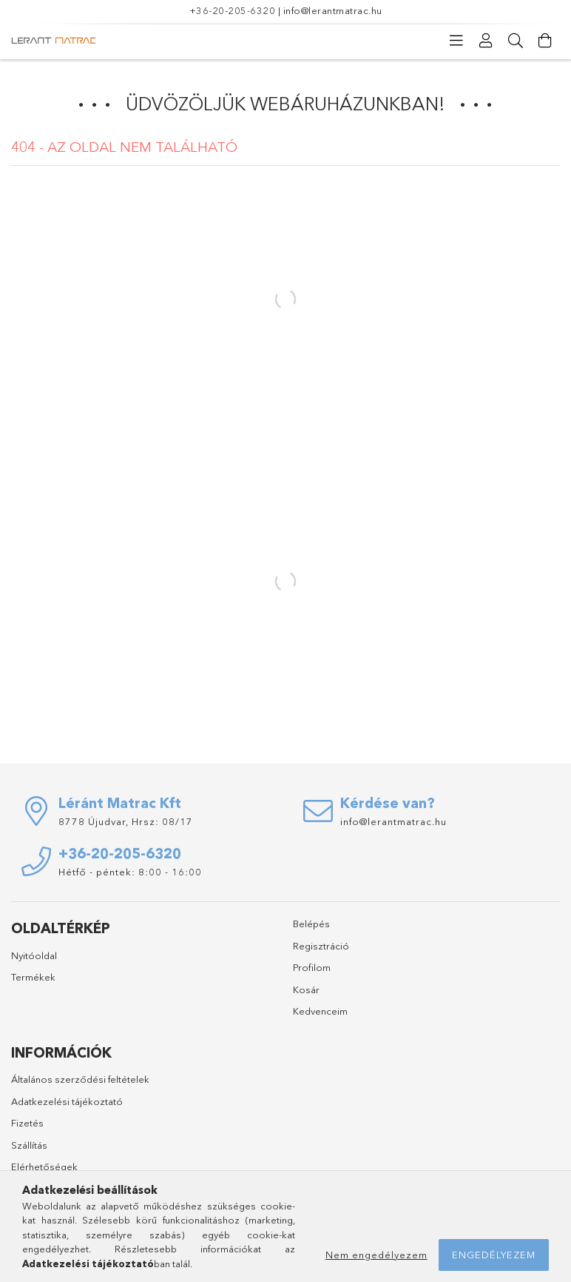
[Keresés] (515, 41)
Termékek (33, 977)
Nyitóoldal (34, 955)
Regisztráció (321, 946)
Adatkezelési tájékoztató (67, 1101)
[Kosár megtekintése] (545, 41)
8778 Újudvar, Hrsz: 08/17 (125, 821)
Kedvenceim (320, 1011)
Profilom (312, 967)
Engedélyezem (493, 1255)
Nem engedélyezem (376, 1255)
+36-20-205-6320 (232, 10)
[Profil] (486, 41)
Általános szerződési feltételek (80, 1079)
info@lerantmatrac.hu (332, 10)
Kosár (306, 989)
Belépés (311, 923)
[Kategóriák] (456, 41)
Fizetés (27, 1123)
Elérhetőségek (44, 1166)
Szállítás (29, 1145)
